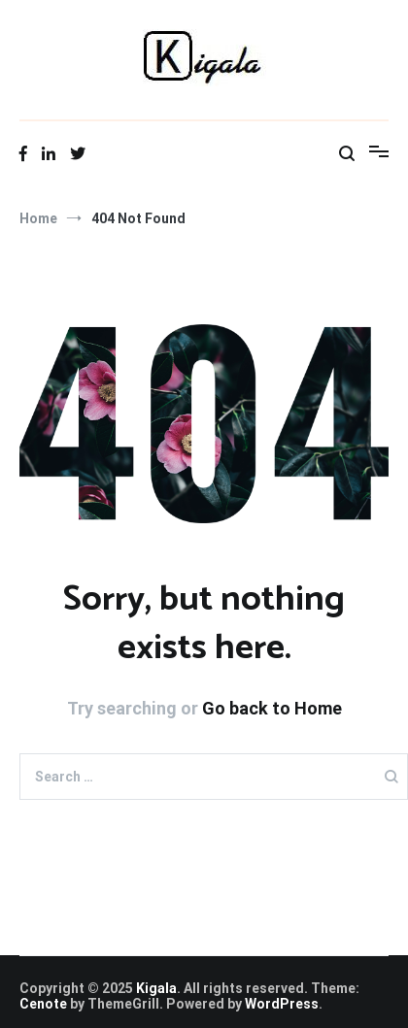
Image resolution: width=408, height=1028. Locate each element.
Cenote (43, 1003)
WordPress (282, 1003)
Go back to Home (272, 708)
